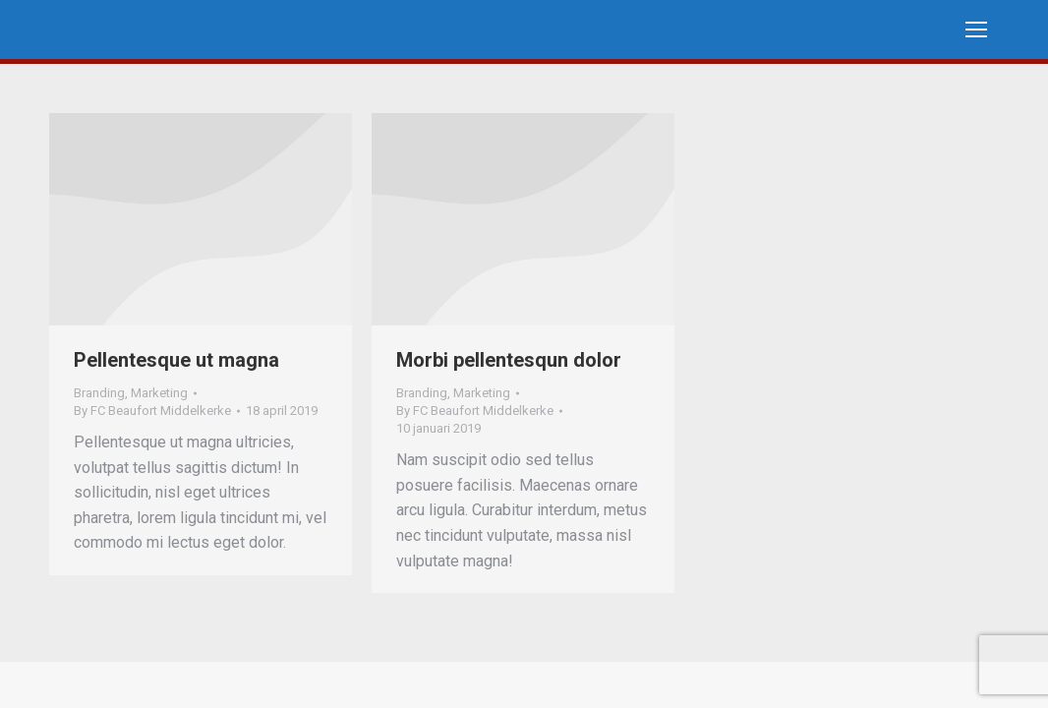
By (152, 410)
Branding (99, 392)
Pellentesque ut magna (176, 360)
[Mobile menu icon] (976, 29)
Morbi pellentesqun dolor (508, 360)
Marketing (159, 392)
